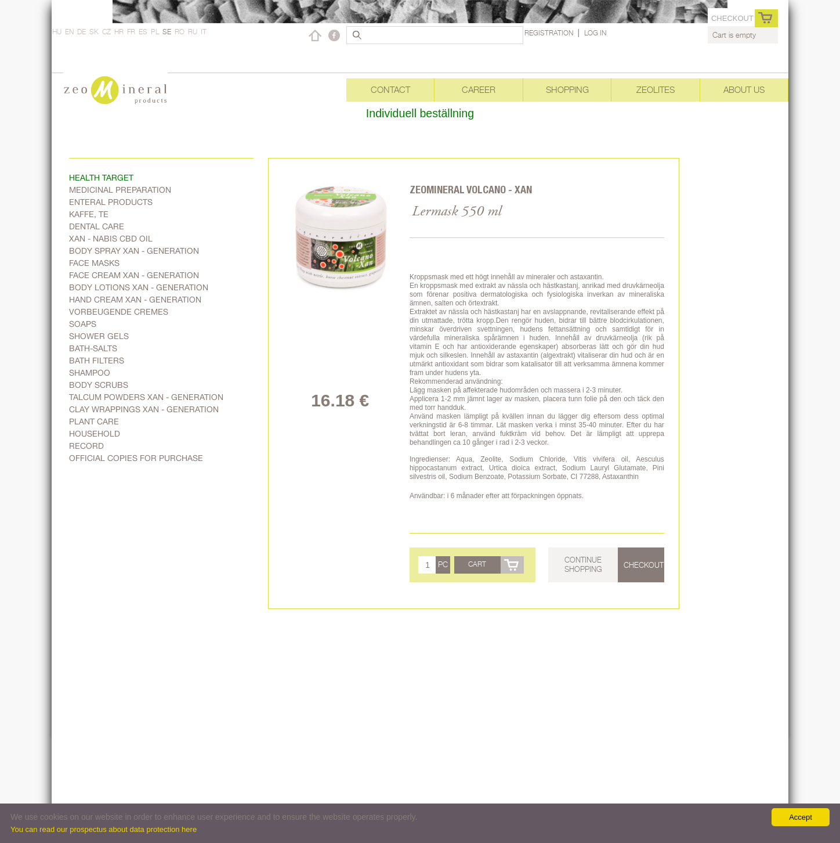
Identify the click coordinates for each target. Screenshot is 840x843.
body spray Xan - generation (134, 250)
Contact (390, 89)
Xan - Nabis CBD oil (111, 238)
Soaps (82, 324)
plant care (94, 421)
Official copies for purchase (136, 458)
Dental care (96, 226)
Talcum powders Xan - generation (146, 397)
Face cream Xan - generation (134, 275)
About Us (744, 89)
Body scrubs (98, 385)
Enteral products (111, 202)
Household (94, 433)
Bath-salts (93, 348)
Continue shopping (583, 564)
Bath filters (96, 360)
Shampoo (89, 372)
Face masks (94, 263)
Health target (101, 177)
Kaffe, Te (88, 214)
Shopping (567, 89)
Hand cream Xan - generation (135, 299)
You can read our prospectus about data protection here (103, 829)
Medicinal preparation (120, 189)
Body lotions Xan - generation (138, 287)
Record (86, 446)
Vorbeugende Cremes (118, 311)
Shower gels (99, 336)
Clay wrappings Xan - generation (144, 409)
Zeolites (655, 89)
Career (478, 89)
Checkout (732, 18)
